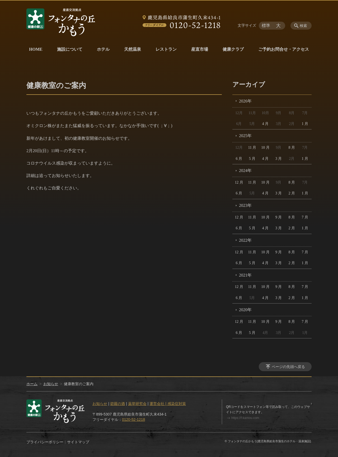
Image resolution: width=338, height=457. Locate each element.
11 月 (252, 148)
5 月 (252, 159)
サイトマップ (78, 442)
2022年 (245, 240)
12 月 (239, 182)
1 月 (305, 124)
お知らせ (50, 384)
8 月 (292, 148)
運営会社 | (158, 404)
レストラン (166, 49)
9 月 (278, 217)
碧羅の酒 (117, 404)
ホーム (31, 384)
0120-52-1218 (133, 419)
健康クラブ (233, 49)
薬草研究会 (137, 404)
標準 (266, 25)
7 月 (305, 217)
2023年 (245, 205)
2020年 (245, 309)
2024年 (245, 170)
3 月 (278, 159)
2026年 (245, 101)
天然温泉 (132, 49)
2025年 (245, 135)
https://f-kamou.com (245, 418)
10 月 (265, 148)
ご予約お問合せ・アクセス (283, 49)
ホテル (103, 49)
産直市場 (199, 49)
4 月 (265, 124)
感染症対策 (176, 404)
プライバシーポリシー (44, 442)
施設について (69, 49)
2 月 (292, 193)
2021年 (245, 275)
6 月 (239, 159)
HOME (36, 49)
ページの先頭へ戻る (288, 367)
